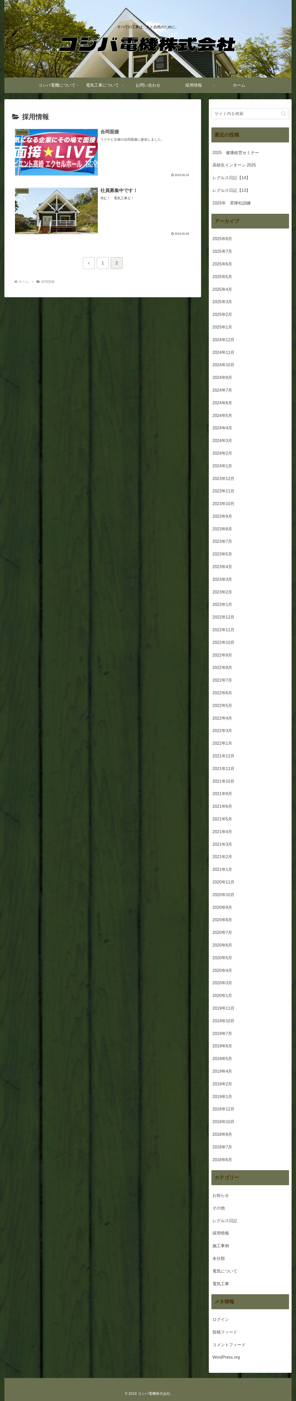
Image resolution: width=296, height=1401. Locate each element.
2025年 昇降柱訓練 (231, 203)
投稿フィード (224, 1332)
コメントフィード (229, 1345)
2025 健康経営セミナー (235, 152)
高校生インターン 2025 (234, 165)
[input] (250, 113)
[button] (283, 114)
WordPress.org (226, 1357)
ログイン (220, 1319)
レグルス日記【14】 (231, 178)
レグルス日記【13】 (231, 190)
